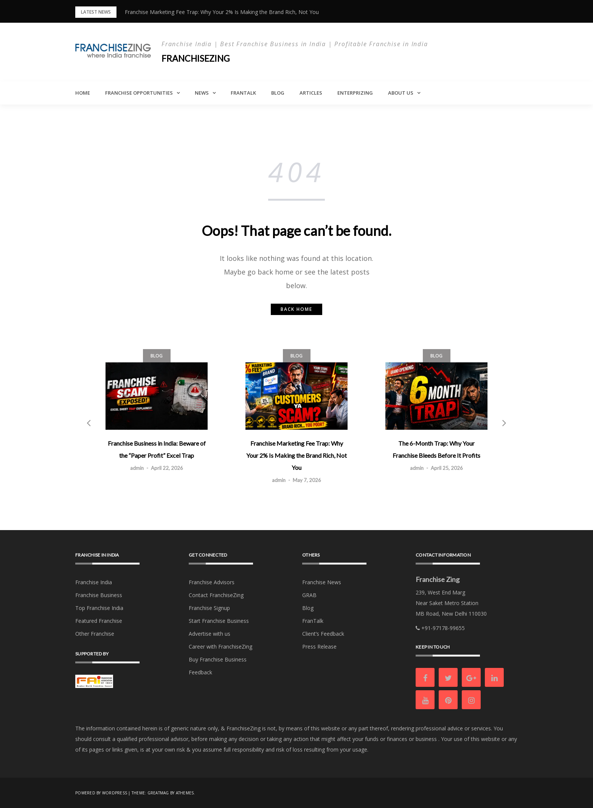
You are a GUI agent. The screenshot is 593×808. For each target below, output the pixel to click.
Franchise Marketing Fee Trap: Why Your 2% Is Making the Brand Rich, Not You (222, 12)
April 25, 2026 (447, 468)
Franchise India (93, 582)
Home (82, 92)
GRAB (309, 595)
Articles (311, 92)
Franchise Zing (437, 579)
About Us (400, 92)
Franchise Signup (209, 607)
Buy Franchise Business (218, 659)
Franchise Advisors (211, 582)
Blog (277, 92)
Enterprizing (355, 92)
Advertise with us (209, 633)
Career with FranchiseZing (220, 646)
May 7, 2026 (307, 480)
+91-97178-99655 (440, 628)
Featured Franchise (98, 620)
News (202, 92)
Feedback (200, 672)
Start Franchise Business (219, 620)
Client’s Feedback (323, 633)
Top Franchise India (99, 607)
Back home (296, 309)
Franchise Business (98, 595)
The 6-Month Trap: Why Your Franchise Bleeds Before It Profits (436, 449)
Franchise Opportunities (139, 92)
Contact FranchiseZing (216, 595)
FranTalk (243, 92)
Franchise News (321, 582)
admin (137, 468)
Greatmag (158, 793)
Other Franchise (94, 633)
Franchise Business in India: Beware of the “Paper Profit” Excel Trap (157, 449)
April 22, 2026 (167, 468)
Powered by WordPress (101, 793)
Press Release (319, 646)
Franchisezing (197, 58)
